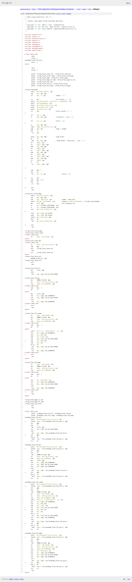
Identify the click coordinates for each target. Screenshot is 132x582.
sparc (84, 9)
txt (124, 579)
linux (34, 9)
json (128, 579)
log (63, 13)
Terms (22, 579)
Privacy (16, 579)
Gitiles (11, 579)
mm (89, 9)
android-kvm (25, 9)
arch (79, 9)
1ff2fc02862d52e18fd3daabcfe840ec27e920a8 (55, 9)
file (58, 13)
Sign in (128, 3)
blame (68, 13)
